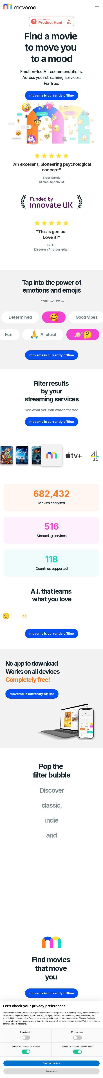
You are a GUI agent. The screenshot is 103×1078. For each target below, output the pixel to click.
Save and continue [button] (51, 1063)
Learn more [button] (51, 1071)
